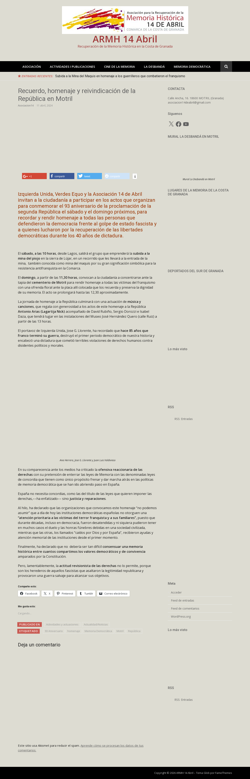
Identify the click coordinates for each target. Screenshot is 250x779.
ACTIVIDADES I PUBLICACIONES (72, 66)
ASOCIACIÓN (31, 66)
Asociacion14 (26, 105)
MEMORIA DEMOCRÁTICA (192, 66)
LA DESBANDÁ (154, 66)
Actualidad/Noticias (96, 624)
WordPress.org (181, 616)
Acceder (176, 592)
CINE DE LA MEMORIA (119, 66)
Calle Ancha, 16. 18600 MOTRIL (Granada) (196, 98)
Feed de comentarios (185, 608)
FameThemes (223, 773)
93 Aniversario (54, 631)
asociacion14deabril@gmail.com (189, 102)
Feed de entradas (182, 600)
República (134, 631)
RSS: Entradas (180, 419)
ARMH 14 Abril (125, 39)
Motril (120, 631)
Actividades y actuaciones (62, 624)
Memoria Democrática (98, 631)
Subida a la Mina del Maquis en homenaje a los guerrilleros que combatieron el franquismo (120, 76)
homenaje (73, 631)
